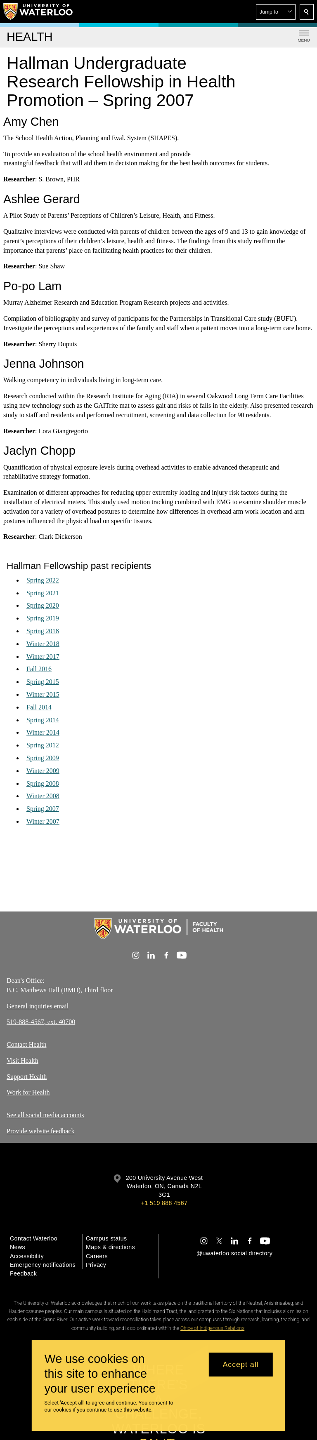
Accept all (240, 1364)
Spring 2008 (42, 783)
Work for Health (28, 1092)
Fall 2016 (39, 669)
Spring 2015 (42, 681)
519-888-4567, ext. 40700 (41, 1021)
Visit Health (22, 1060)
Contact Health (26, 1044)
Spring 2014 (42, 720)
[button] (275, 12)
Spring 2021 (42, 593)
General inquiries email (38, 1006)
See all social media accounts (45, 1114)
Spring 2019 (42, 618)
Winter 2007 (42, 821)
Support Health (27, 1076)
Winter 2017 (42, 656)
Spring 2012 (42, 745)
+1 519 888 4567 (164, 1203)
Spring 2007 (42, 808)
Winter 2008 (42, 796)
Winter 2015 (42, 694)
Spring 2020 (42, 605)
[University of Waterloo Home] (38, 11)
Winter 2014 (42, 732)
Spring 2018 (42, 630)
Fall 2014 (39, 707)
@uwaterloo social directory (234, 1253)
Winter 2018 (42, 643)
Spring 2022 (42, 580)
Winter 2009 (42, 770)
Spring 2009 (42, 757)
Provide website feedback (40, 1131)
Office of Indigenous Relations (212, 1328)
